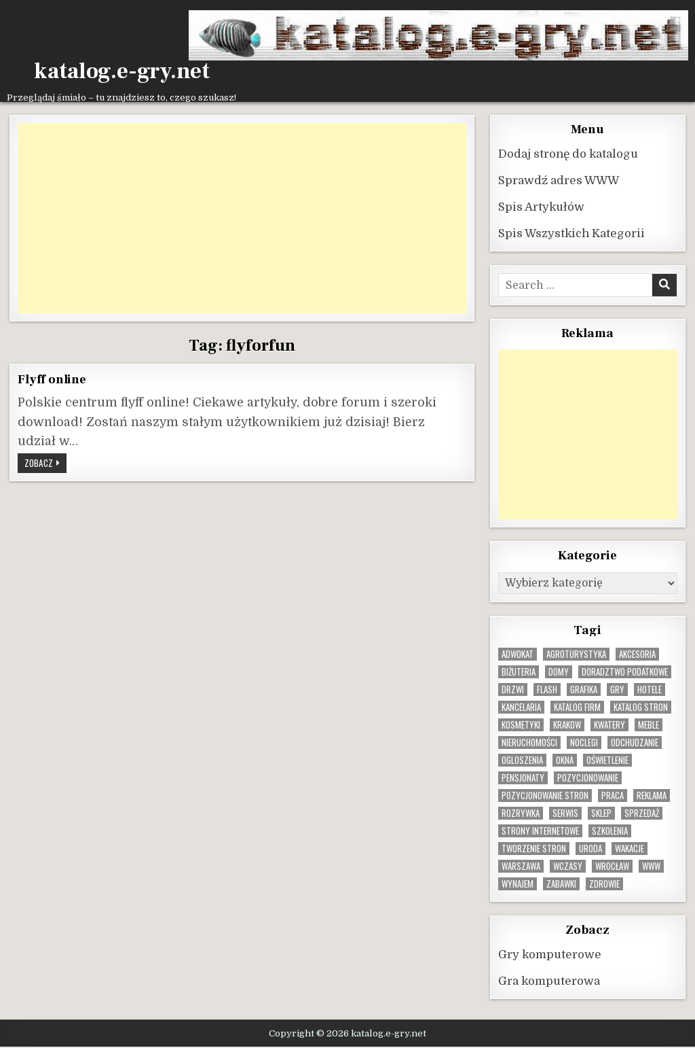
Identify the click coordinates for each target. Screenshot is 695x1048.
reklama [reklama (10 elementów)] (651, 795)
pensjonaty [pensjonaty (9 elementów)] (523, 777)
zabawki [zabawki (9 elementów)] (561, 883)
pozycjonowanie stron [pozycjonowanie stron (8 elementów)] (545, 795)
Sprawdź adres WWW (558, 180)
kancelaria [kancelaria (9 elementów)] (521, 707)
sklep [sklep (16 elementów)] (601, 813)
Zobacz (45, 464)
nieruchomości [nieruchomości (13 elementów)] (529, 742)
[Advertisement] (242, 218)
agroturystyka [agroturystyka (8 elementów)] (576, 654)
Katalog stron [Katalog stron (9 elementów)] (641, 707)
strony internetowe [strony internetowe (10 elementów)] (540, 830)
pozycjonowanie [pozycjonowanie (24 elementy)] (587, 777)
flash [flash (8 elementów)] (547, 689)
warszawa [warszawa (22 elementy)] (521, 866)
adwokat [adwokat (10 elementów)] (517, 654)
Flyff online (52, 379)
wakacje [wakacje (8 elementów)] (629, 848)
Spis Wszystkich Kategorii (571, 233)
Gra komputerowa (549, 981)
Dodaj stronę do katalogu (568, 153)
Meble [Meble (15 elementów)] (648, 724)
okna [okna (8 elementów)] (565, 760)
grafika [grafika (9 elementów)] (583, 689)
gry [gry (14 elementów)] (617, 689)
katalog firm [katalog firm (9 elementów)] (577, 707)
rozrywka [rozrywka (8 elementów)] (521, 813)
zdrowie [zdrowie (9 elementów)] (604, 883)
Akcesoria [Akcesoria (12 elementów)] (637, 654)
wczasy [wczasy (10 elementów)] (567, 866)
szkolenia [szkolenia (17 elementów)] (610, 830)
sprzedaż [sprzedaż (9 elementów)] (641, 813)
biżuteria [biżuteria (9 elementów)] (519, 671)
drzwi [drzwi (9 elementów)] (513, 689)
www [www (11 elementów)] (651, 866)
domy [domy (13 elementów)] (558, 671)
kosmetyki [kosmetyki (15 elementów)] (521, 724)
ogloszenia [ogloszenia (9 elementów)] (522, 760)
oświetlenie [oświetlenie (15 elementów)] (607, 760)
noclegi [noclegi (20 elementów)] (584, 742)
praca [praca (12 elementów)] (612, 795)
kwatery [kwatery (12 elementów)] (609, 724)
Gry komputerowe (549, 954)
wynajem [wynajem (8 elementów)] (517, 883)
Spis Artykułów (541, 206)
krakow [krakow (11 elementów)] (567, 724)
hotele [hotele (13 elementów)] (649, 689)
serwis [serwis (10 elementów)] (565, 813)
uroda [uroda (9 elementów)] (590, 848)
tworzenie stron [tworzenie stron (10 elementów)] (534, 848)
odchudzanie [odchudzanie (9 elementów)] (634, 742)
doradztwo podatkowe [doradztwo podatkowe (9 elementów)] (625, 671)
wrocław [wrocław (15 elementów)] (612, 866)
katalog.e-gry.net (122, 71)
